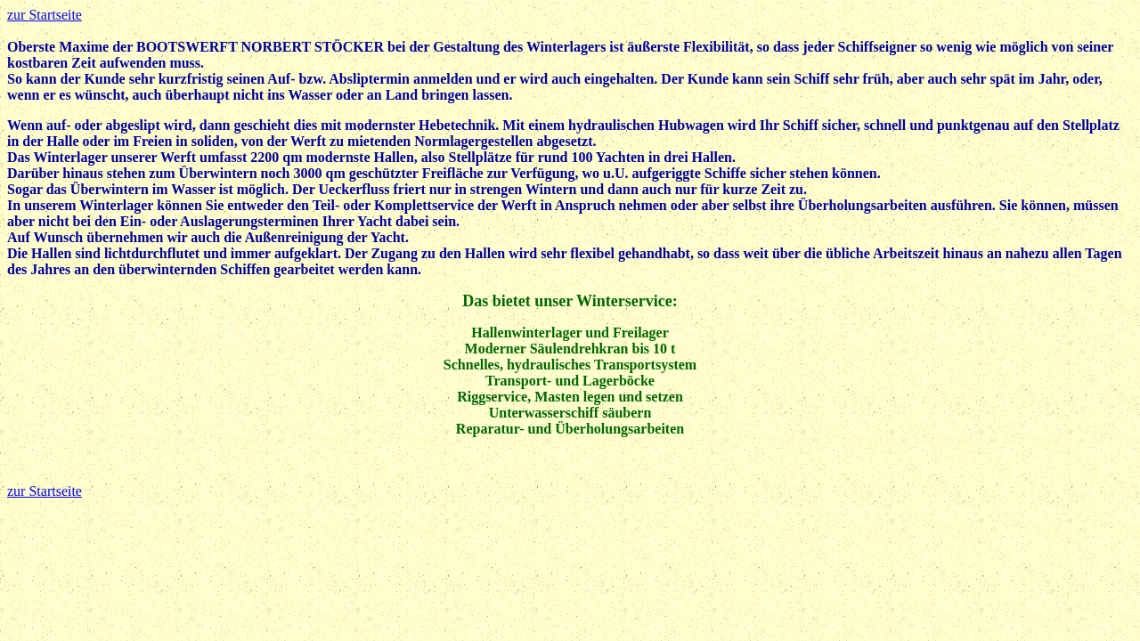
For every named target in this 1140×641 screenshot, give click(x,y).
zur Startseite (44, 14)
